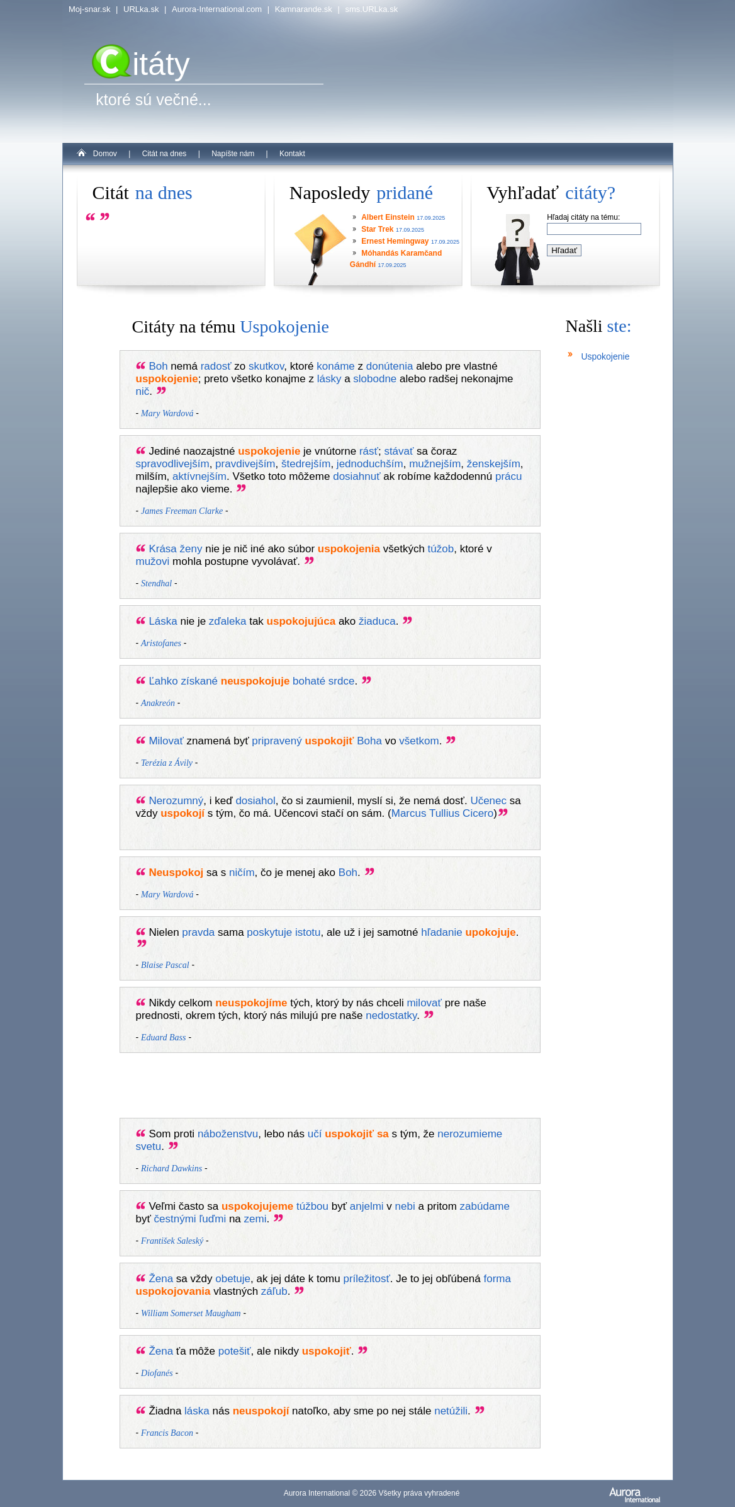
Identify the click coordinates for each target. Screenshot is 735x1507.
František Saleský (172, 1241)
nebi (405, 1206)
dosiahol (255, 801)
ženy (191, 549)
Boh (158, 366)
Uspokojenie (605, 356)
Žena (161, 1279)
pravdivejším (245, 464)
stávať (398, 451)
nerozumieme (469, 1134)
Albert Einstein (388, 217)
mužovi (153, 561)
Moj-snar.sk (89, 9)
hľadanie (441, 932)
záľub (274, 1291)
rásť (368, 451)
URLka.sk (141, 9)
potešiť (234, 1351)
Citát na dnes (164, 153)
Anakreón (158, 703)
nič (143, 391)
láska (197, 1411)
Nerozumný (176, 801)
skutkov (266, 366)
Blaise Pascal (165, 965)
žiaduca (377, 621)
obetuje (232, 1279)
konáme (335, 366)
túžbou (312, 1206)
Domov (105, 153)
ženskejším (493, 464)
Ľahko (163, 681)
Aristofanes (161, 643)
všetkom (419, 741)
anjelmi (367, 1206)
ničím (242, 873)
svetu (149, 1146)
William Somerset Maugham (191, 1313)
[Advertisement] (342, 1088)
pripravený (276, 741)
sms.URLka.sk (371, 9)
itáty (141, 64)
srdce (341, 681)
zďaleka (228, 621)
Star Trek (377, 229)
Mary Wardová (167, 413)
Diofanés (157, 1373)
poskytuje (269, 932)
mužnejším (435, 464)
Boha (369, 741)
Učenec (488, 801)
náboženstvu (228, 1134)
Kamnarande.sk (303, 9)
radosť (216, 366)
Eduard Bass (163, 1037)
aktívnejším (199, 476)
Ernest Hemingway (395, 241)
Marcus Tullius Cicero (442, 813)
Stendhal (156, 583)
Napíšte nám (232, 153)
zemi (255, 1219)
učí (315, 1134)
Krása (162, 549)
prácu (508, 476)
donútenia (389, 366)
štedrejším (305, 464)
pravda (198, 932)
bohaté (309, 681)
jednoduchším (370, 464)
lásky (329, 379)
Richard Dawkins (171, 1168)
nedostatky (391, 1015)
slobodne (374, 379)
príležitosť (366, 1279)
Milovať (166, 741)
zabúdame (485, 1206)
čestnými (175, 1219)
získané (199, 681)
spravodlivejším (173, 464)
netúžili (451, 1411)
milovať (424, 1003)
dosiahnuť (356, 476)
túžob (441, 549)
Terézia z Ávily (167, 763)
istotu (308, 932)
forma (496, 1279)
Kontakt (292, 153)
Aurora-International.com (217, 9)
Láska (163, 621)
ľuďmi (212, 1219)
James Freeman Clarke (182, 511)
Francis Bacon (167, 1433)
